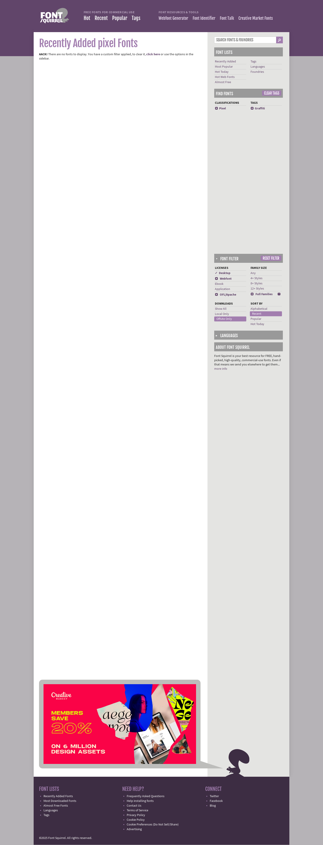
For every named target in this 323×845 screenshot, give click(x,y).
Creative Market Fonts (255, 18)
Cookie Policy (136, 820)
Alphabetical (259, 309)
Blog (213, 806)
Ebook (219, 284)
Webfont (223, 279)
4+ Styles (256, 278)
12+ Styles (257, 289)
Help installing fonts (140, 801)
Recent (101, 18)
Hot (87, 18)
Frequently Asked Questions (145, 796)
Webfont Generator (173, 18)
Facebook (216, 801)
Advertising (134, 829)
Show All (221, 309)
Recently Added (225, 62)
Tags (136, 18)
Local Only (222, 314)
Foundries (257, 72)
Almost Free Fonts (56, 806)
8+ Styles (256, 283)
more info (220, 369)
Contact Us (134, 806)
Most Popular (224, 67)
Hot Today (222, 72)
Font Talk (227, 18)
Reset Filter (271, 258)
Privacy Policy (136, 815)
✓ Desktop (222, 273)
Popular (119, 18)
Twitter (214, 796)
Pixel (220, 108)
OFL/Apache (225, 294)
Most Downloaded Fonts (60, 801)
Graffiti (258, 108)
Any (253, 273)
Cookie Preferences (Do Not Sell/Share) (153, 825)
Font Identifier (204, 18)
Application (222, 289)
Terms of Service (137, 810)
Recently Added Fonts (58, 796)
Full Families (262, 294)
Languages (258, 67)
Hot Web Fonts (225, 77)
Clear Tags (271, 93)
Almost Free (223, 82)
